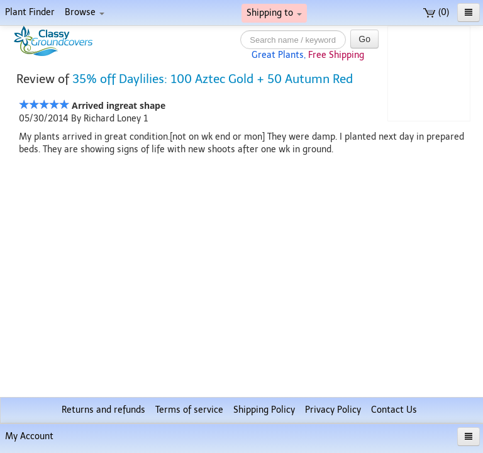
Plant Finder (30, 12)
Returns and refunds (103, 410)
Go (364, 39)
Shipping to (274, 13)
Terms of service (189, 410)
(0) (436, 12)
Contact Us (394, 410)
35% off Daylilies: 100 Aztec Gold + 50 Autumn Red (212, 79)
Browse (84, 12)
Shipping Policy (264, 410)
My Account (29, 436)
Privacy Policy (333, 410)
